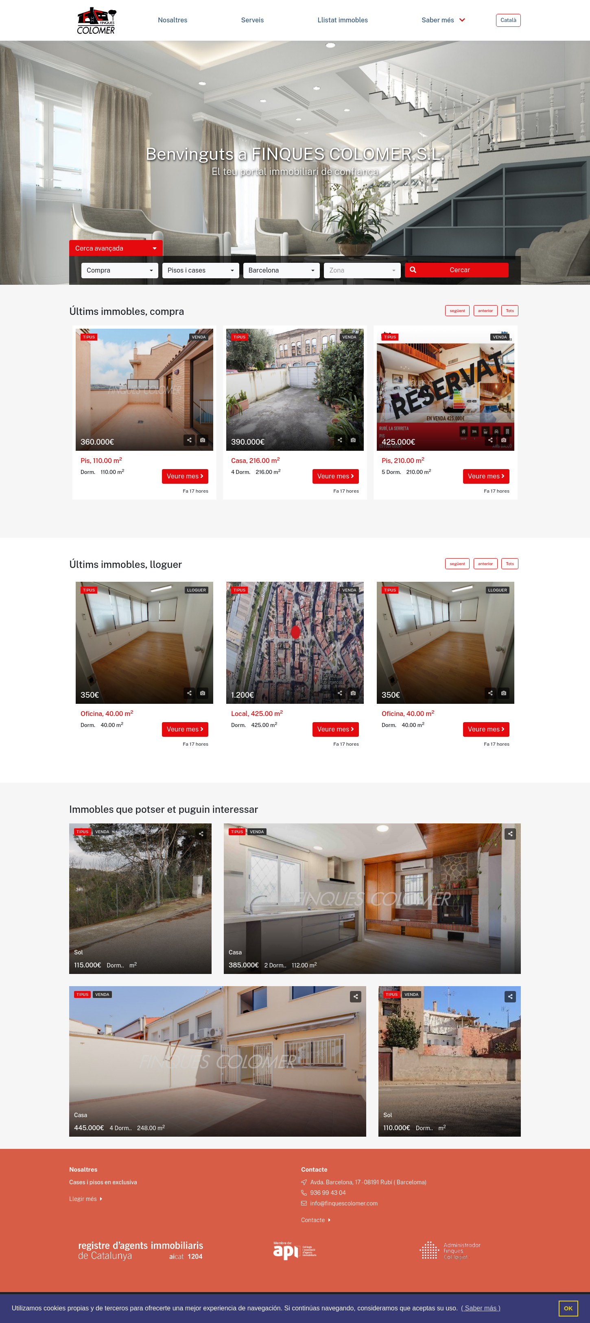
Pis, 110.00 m (101, 461)
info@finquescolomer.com (344, 1203)
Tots (510, 310)
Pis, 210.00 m (403, 461)
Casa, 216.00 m (255, 461)
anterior (485, 310)
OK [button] (568, 1308)
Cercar (440, 270)
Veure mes (185, 476)
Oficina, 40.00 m (107, 714)
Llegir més (85, 1199)
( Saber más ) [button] (480, 1308)
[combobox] (119, 270)
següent (457, 310)
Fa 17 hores (195, 491)
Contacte (315, 1220)
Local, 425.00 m (257, 714)
